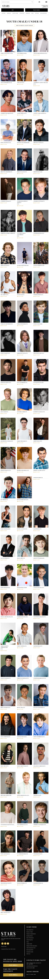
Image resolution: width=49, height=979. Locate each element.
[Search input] (16, 1)
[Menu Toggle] (46, 2)
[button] (4, 55)
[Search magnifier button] (32, 1)
